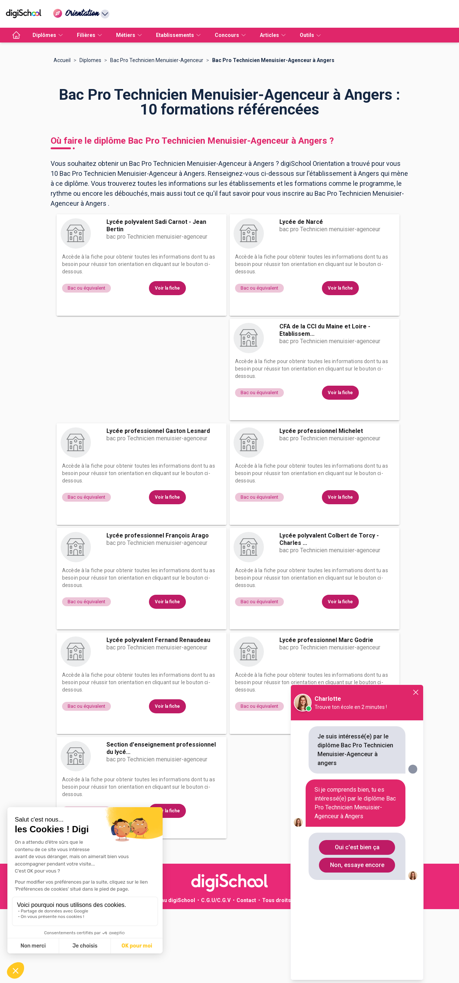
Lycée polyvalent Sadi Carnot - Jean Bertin (156, 299)
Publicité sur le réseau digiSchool (153, 974)
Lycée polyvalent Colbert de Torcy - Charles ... (329, 613)
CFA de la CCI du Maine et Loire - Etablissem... (324, 404)
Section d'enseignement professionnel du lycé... (161, 822)
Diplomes (90, 134)
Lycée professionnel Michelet (321, 504)
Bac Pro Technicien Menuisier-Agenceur (156, 134)
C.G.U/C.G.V (216, 974)
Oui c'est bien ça (357, 847)
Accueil (62, 134)
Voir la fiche (167, 362)
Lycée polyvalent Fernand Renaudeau (158, 713)
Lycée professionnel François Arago (157, 609)
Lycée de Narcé (301, 295)
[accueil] (16, 35)
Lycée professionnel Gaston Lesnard (158, 504)
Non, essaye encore (357, 864)
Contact (246, 974)
